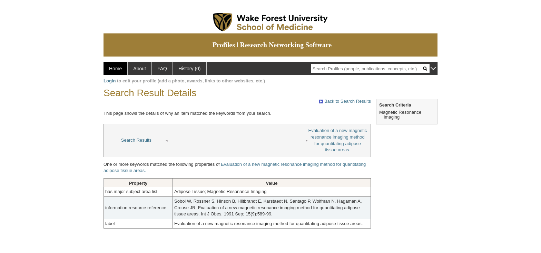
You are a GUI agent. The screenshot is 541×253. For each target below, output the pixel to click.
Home (115, 68)
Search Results (136, 140)
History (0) (189, 68)
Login (110, 80)
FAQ (162, 68)
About (139, 68)
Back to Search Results (345, 101)
